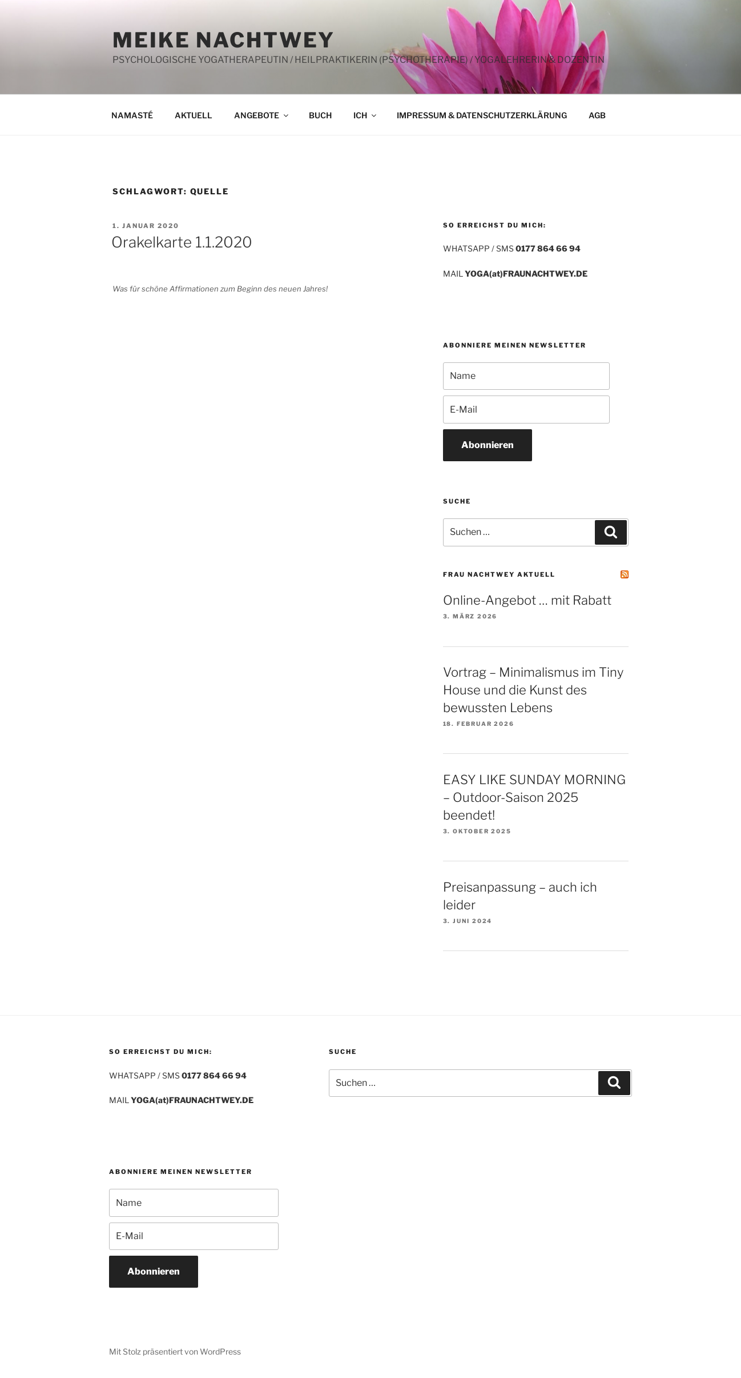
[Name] (526, 376)
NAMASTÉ (132, 115)
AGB (597, 115)
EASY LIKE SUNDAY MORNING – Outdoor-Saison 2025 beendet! (534, 797)
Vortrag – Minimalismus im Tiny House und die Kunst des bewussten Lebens (533, 690)
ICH (365, 115)
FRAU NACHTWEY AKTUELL (499, 574)
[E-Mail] (526, 409)
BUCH (320, 115)
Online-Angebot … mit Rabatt (527, 600)
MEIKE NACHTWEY (223, 40)
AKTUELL (193, 115)
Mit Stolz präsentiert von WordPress (175, 1351)
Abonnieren (487, 445)
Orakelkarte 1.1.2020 (181, 242)
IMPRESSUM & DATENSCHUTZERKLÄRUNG (482, 115)
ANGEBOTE (262, 115)
